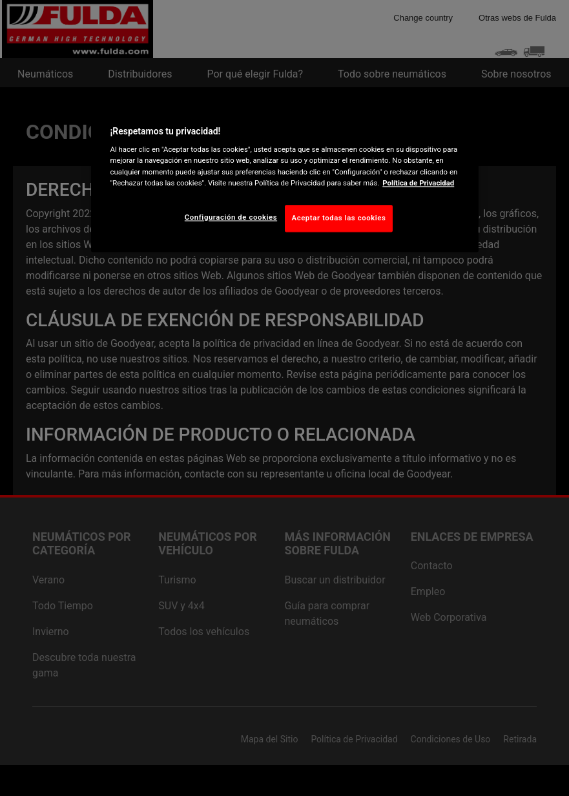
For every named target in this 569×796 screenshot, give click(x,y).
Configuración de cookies (231, 217)
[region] (285, 176)
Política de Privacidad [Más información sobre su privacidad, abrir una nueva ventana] (418, 182)
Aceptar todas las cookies (339, 217)
